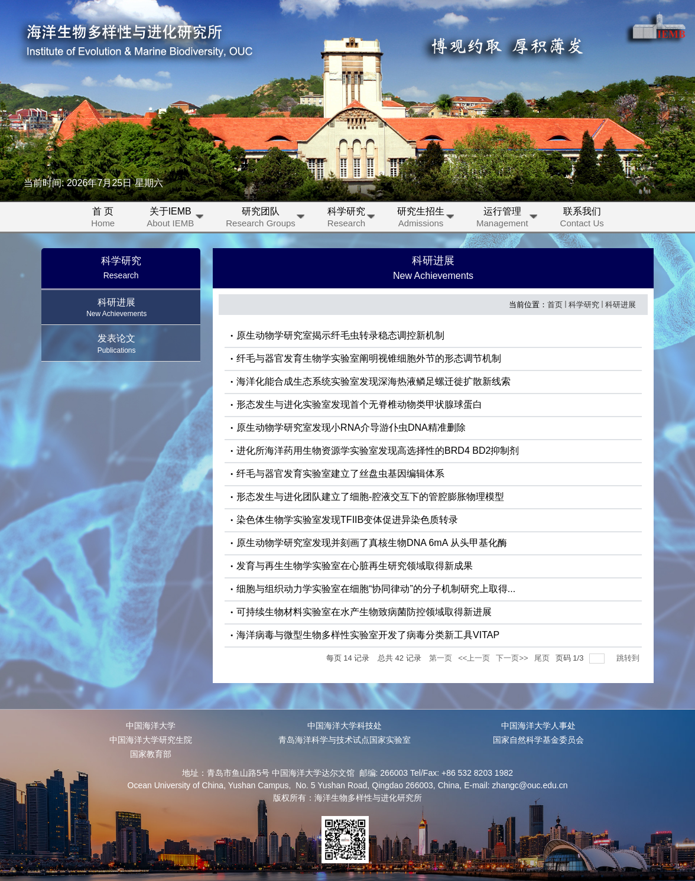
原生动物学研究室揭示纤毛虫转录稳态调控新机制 (340, 335)
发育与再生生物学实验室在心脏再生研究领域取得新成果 (354, 566)
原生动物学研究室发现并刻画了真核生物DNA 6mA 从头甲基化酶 (371, 543)
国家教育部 (150, 754)
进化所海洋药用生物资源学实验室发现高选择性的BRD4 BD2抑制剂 (377, 451)
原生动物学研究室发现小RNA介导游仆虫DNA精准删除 (351, 427)
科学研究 (350, 219)
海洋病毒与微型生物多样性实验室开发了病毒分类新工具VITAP (367, 635)
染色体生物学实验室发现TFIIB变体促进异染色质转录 (347, 520)
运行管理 (506, 219)
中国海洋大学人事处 (538, 725)
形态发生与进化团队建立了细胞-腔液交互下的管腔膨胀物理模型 (370, 497)
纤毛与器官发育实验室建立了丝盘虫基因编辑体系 (340, 474)
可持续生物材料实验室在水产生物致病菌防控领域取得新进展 (364, 612)
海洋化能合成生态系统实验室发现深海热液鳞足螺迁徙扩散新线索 (373, 381)
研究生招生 (425, 219)
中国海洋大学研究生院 (150, 740)
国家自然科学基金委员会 (538, 740)
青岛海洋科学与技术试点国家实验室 (344, 740)
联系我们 (582, 219)
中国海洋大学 (151, 725)
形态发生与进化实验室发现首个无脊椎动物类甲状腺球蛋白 (359, 404)
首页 (555, 304)
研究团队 (265, 219)
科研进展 (620, 304)
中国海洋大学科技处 (344, 725)
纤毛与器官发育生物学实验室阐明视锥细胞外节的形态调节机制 (368, 358)
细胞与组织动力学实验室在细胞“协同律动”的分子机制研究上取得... (375, 589)
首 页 (103, 219)
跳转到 (629, 658)
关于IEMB (175, 219)
